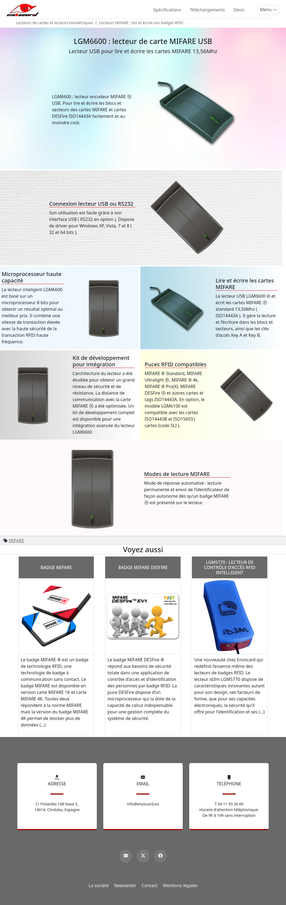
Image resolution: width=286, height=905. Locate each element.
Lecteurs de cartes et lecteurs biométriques (54, 22)
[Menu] (268, 9)
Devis (238, 10)
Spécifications (167, 10)
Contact (150, 885)
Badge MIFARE (56, 567)
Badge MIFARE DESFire (143, 567)
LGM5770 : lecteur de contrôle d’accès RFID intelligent (230, 567)
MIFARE (16, 541)
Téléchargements (207, 10)
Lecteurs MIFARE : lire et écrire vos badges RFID (141, 22)
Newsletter (125, 885)
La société (99, 885)
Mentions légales (180, 885)
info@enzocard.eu (143, 803)
